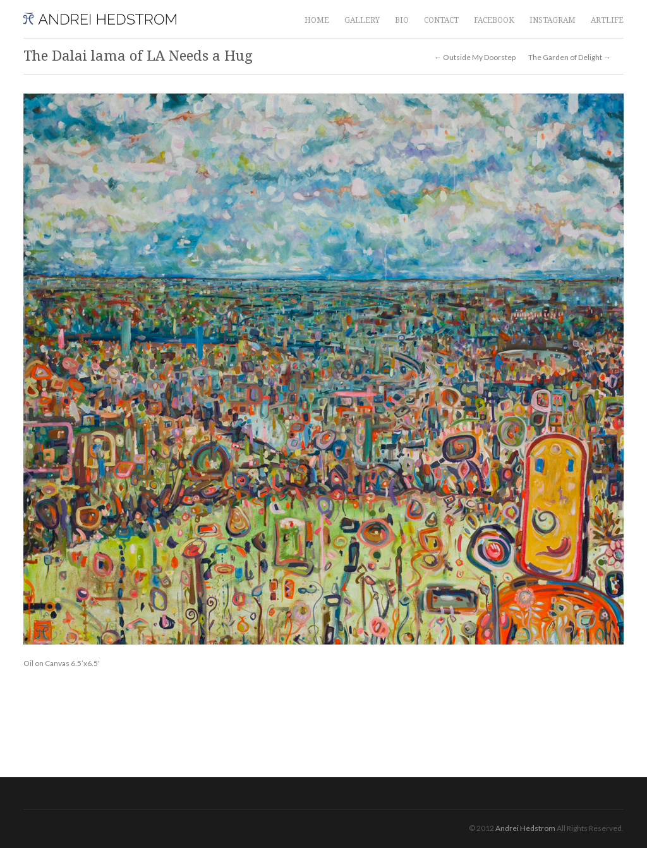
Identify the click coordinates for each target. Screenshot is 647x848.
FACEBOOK (494, 20)
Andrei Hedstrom (525, 828)
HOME (317, 20)
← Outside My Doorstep (475, 57)
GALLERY (362, 20)
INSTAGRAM (552, 20)
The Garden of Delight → (569, 57)
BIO (402, 20)
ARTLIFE (607, 20)
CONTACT (441, 20)
